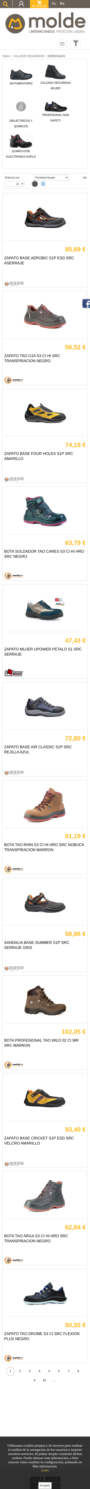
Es (62, 3)
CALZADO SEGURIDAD (29, 56)
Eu (54, 3)
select (66, 177)
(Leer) (45, 1470)
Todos (6, 56)
